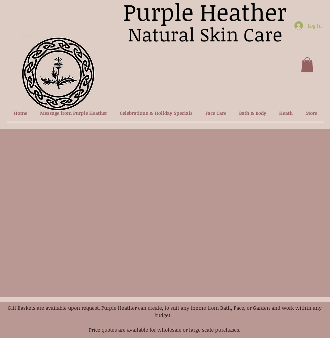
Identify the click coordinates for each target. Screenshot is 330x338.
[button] (307, 64)
